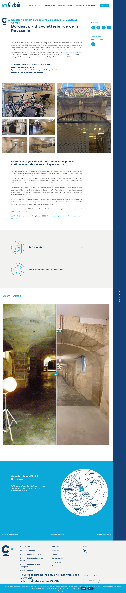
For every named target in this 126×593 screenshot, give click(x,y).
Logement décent (27, 550)
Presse (54, 554)
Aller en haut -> (119, 296)
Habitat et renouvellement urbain (58, 5)
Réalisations (25, 546)
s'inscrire (91, 581)
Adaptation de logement (30, 554)
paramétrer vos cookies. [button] (70, 591)
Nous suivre (88, 546)
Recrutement (57, 550)
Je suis (104, 5)
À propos (55, 546)
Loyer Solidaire (26, 571)
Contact (55, 566)
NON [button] (90, 588)
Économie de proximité (85, 5)
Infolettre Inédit (90, 575)
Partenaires (56, 562)
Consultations (57, 558)
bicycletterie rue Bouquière (72, 52)
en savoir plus (56, 591)
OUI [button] (83, 588)
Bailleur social (34, 5)
